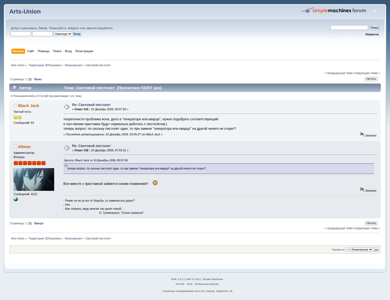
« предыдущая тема (338, 73)
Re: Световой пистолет (91, 105)
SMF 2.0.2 (177, 279)
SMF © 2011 (193, 279)
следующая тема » (366, 73)
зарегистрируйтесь (99, 28)
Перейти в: (338, 249)
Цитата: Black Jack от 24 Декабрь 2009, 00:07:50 (96, 160)
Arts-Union (25, 11)
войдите (73, 28)
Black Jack (28, 105)
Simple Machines (212, 279)
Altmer (24, 146)
